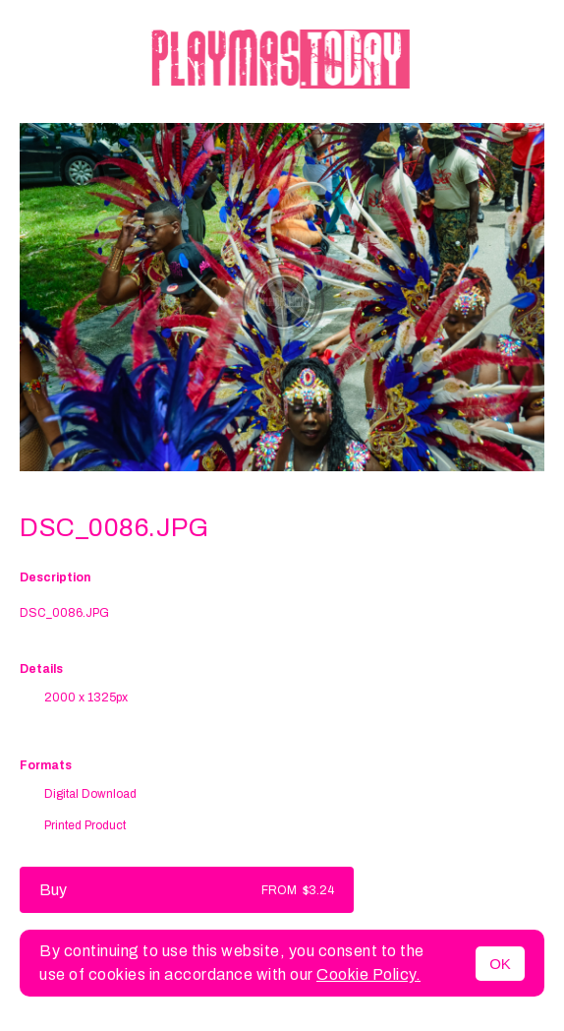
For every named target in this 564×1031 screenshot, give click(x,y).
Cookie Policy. (368, 974)
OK (500, 963)
